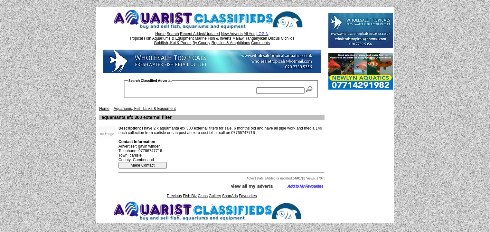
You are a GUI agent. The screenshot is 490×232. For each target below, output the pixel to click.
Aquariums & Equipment (172, 38)
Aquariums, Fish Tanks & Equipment (145, 108)
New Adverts (231, 34)
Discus (274, 38)
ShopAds (230, 196)
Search (173, 34)
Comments (260, 43)
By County (201, 43)
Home (160, 34)
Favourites (248, 196)
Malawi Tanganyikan (249, 38)
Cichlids (287, 38)
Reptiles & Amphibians (231, 43)
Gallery (215, 196)
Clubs (203, 196)
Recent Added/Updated (200, 34)
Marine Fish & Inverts (213, 38)
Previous (174, 196)
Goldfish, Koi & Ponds (173, 43)
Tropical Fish (140, 38)
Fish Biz (190, 196)
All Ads (249, 34)
